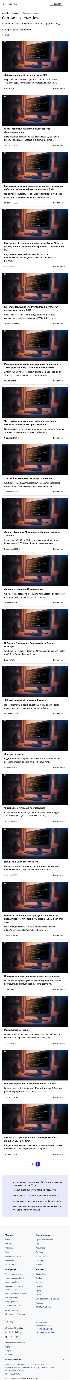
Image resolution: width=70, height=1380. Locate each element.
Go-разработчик (12, 1302)
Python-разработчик (13, 1274)
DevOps (39, 1252)
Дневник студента (44, 23)
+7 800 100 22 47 (44, 1322)
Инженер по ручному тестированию (14, 1287)
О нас (7, 1240)
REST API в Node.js (44, 1307)
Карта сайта (10, 1264)
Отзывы (8, 1244)
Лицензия (9, 1351)
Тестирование (42, 1256)
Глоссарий (9, 1260)
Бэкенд (39, 1264)
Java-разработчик (12, 1282)
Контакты (9, 1355)
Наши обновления (22, 29)
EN (11, 1337)
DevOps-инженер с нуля (15, 1293)
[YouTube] (11, 1323)
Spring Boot (41, 1274)
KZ (17, 1337)
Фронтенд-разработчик (15, 1278)
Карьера (6, 29)
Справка (9, 1248)
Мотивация (7, 23)
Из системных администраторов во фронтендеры (37, 1201)
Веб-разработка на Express (47, 1299)
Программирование (44, 1240)
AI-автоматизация (13, 1310)
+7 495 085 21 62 (44, 1329)
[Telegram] (6, 1323)
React (38, 1295)
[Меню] (65, 4)
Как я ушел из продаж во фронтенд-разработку (36, 1195)
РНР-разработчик (12, 1297)
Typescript (40, 1282)
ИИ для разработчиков (15, 1314)
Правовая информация (15, 1342)
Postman (39, 1303)
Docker (39, 1278)
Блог (7, 1252)
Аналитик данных (12, 1306)
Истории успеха (24, 23)
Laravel (39, 1286)
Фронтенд (40, 1260)
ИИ (37, 1244)
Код (58, 23)
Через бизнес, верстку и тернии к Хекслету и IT (36, 1190)
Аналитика (40, 1248)
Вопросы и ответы (13, 1256)
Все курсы (13, 4)
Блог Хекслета (13, 13)
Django (39, 1290)
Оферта (8, 1347)
